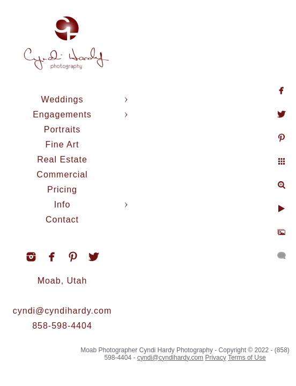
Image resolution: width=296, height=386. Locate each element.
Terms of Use (247, 357)
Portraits (62, 129)
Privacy (215, 357)
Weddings (62, 99)
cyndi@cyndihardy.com (62, 310)
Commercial (61, 174)
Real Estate (62, 159)
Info (62, 204)
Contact (62, 219)
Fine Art (62, 144)
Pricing (62, 189)
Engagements (62, 114)
